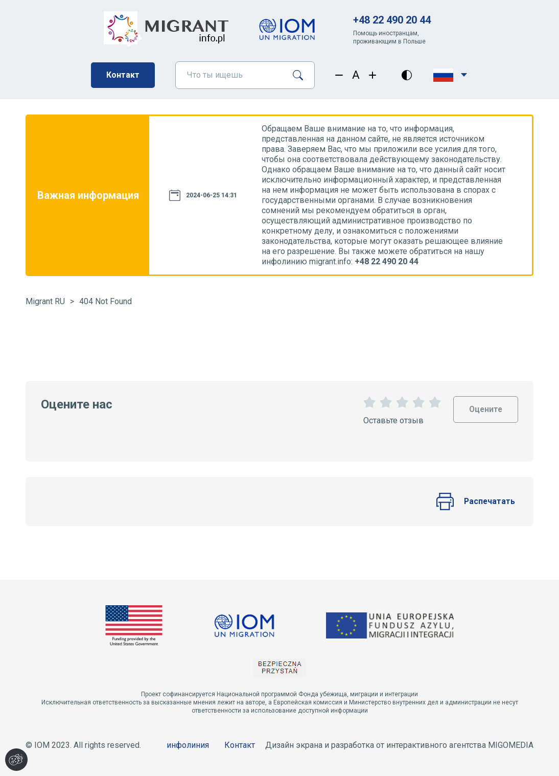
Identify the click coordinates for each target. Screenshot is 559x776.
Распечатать (475, 501)
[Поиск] (301, 75)
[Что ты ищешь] (230, 75)
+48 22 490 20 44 (392, 20)
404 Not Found (105, 301)
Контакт (122, 75)
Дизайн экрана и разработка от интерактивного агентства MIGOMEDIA (399, 745)
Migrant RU (45, 301)
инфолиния (188, 745)
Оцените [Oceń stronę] (485, 405)
